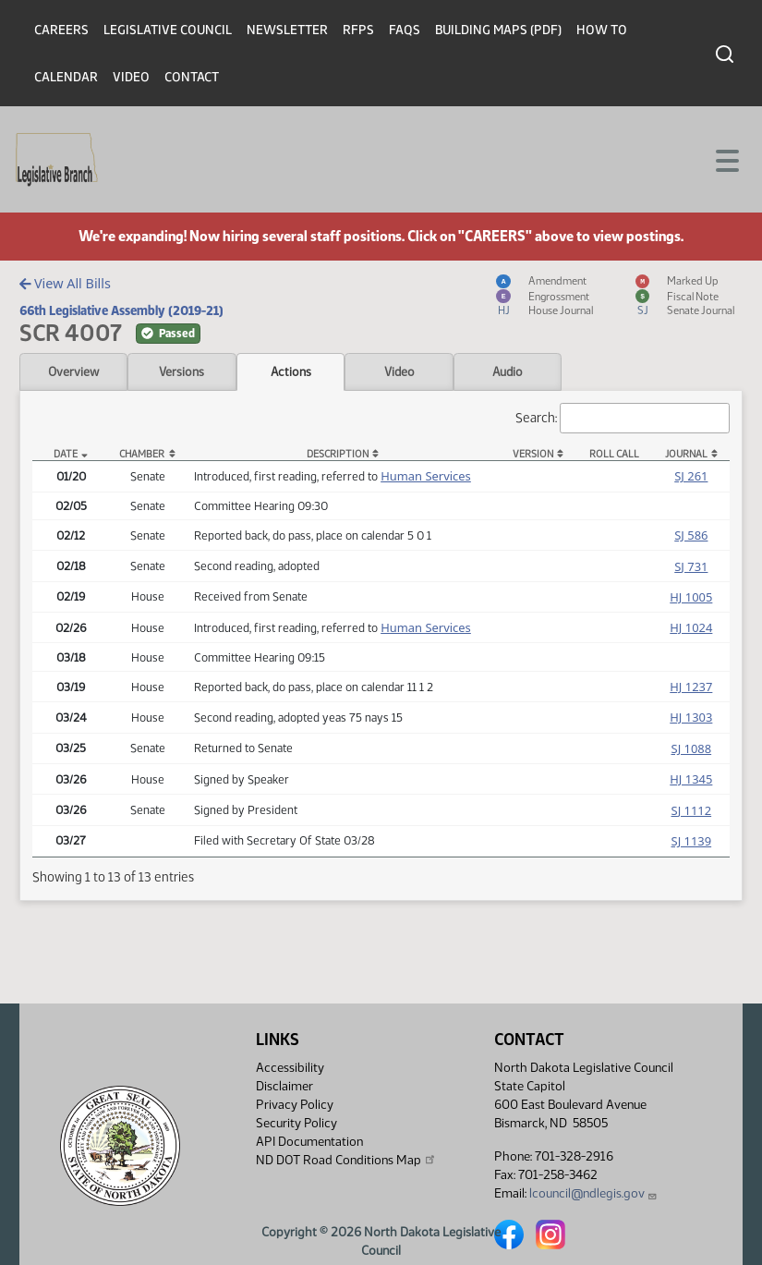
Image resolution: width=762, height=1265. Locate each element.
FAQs (404, 30)
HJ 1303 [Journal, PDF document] (691, 717)
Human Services (426, 476)
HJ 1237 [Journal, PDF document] (691, 686)
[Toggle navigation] (726, 158)
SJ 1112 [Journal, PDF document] (691, 810)
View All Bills (65, 283)
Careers (61, 30)
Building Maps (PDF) (498, 30)
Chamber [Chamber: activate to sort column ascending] (141, 454)
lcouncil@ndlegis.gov (593, 1193)
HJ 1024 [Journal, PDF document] (691, 627)
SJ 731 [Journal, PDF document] (691, 566)
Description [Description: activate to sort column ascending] (338, 454)
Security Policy (296, 1123)
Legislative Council (167, 30)
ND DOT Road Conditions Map (346, 1159)
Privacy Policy (294, 1105)
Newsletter (287, 30)
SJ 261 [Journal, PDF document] (691, 476)
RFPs (358, 30)
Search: (622, 418)
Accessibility (290, 1068)
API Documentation (309, 1141)
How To (601, 30)
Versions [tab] (181, 371)
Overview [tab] (73, 371)
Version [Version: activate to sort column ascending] (533, 454)
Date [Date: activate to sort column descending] (66, 454)
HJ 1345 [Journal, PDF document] (691, 779)
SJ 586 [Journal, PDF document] (691, 535)
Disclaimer (284, 1086)
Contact (191, 77)
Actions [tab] (291, 371)
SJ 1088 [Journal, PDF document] (691, 748)
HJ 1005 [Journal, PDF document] (691, 597)
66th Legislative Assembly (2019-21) (121, 310)
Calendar (66, 77)
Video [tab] (399, 371)
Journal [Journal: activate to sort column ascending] (686, 454)
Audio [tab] (507, 371)
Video (131, 77)
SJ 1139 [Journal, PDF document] (691, 841)
